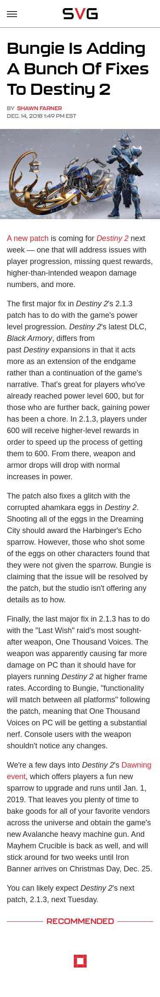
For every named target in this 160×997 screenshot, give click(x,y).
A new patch (28, 238)
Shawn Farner (39, 108)
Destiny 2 (112, 238)
